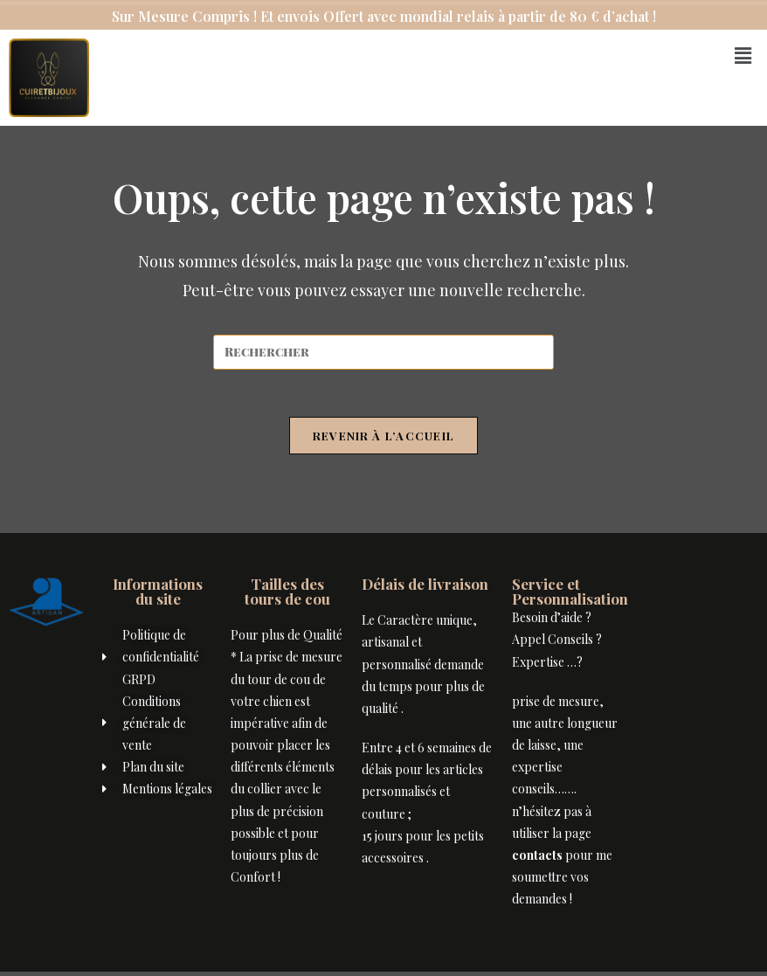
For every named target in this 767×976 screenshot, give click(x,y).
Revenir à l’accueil (384, 440)
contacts (537, 860)
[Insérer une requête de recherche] (383, 352)
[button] (743, 55)
